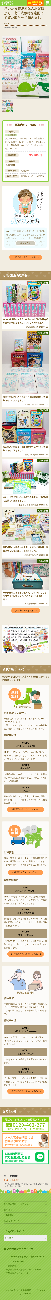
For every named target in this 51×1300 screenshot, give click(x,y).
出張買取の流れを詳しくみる (24, 954)
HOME (5, 1180)
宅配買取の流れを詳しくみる (24, 809)
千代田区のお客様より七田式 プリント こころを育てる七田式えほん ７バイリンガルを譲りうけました (25, 596)
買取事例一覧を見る (24, 610)
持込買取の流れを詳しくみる (24, 1091)
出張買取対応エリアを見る (24, 872)
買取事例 (15, 1180)
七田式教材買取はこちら (24, 257)
